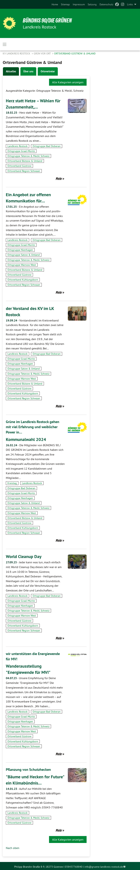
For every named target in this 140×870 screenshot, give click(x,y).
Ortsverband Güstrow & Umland (75, 53)
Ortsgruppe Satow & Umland (23, 254)
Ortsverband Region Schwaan (23, 170)
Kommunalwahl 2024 (26, 438)
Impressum (79, 4)
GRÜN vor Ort (42, 53)
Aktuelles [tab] (11, 71)
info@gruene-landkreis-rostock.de (103, 865)
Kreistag (12, 482)
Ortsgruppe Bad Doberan (47, 146)
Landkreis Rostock (17, 146)
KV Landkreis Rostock (17, 53)
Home (55, 4)
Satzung (92, 4)
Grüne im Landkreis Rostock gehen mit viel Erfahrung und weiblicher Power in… (32, 426)
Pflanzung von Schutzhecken (28, 768)
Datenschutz (106, 4)
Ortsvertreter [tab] (48, 71)
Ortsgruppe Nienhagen (20, 249)
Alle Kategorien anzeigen (67, 82)
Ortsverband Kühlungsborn (22, 279)
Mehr (59, 178)
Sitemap (65, 4)
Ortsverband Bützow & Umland (24, 160)
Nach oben (12, 846)
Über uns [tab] (28, 71)
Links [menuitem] (130, 4)
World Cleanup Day (23, 556)
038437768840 (73, 865)
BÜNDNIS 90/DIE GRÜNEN (47, 20)
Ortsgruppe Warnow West (21, 264)
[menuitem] (55, 4)
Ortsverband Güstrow (19, 165)
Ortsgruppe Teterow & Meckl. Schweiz (28, 155)
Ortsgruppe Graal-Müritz (21, 151)
